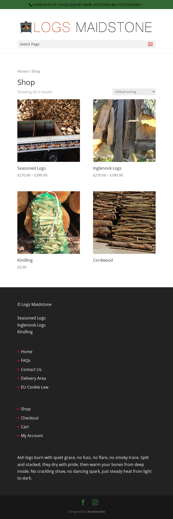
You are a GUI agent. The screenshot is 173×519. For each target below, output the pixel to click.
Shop (26, 409)
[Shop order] (134, 91)
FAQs (25, 360)
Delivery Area (33, 378)
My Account (32, 435)
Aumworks (96, 511)
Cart (25, 427)
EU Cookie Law (34, 387)
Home (22, 71)
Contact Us (31, 369)
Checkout (30, 418)
